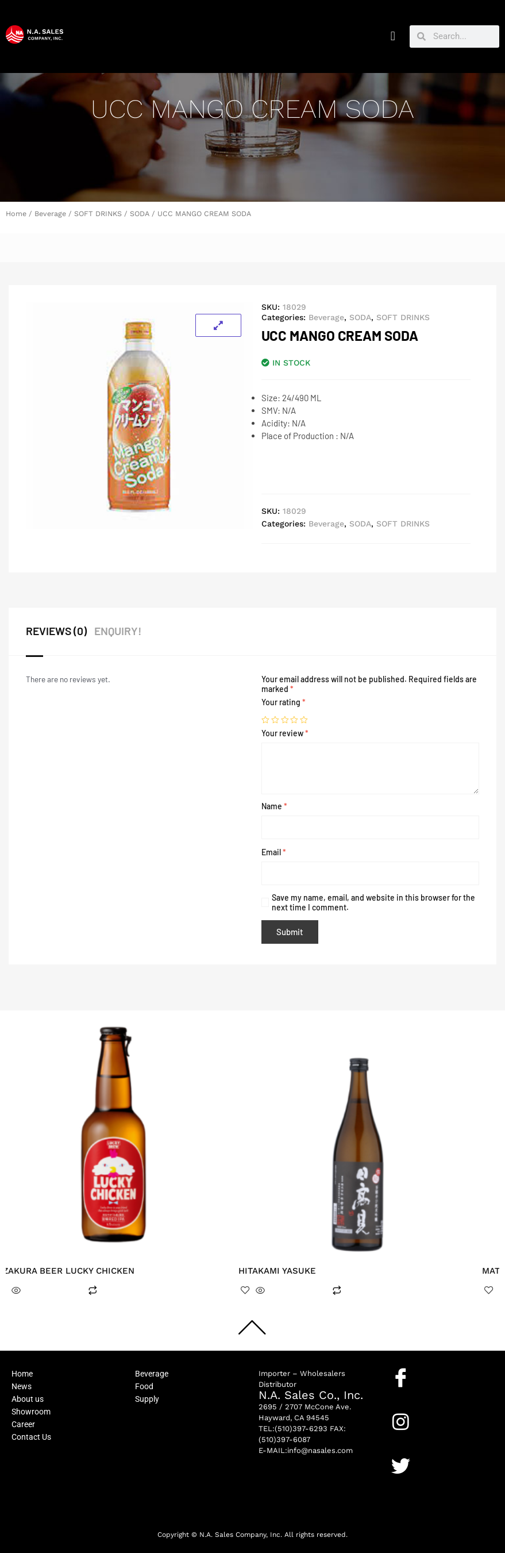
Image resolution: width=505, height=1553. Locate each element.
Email (273, 852)
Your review (285, 733)
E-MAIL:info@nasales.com (306, 1450)
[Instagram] (400, 1421)
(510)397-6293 (301, 1428)
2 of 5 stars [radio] (275, 720)
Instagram (411, 1439)
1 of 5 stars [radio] (265, 720)
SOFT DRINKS (98, 213)
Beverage (50, 213)
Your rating (283, 702)
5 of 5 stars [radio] (304, 720)
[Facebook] (400, 1377)
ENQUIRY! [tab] (118, 631)
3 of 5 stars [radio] (285, 720)
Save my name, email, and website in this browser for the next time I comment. (373, 902)
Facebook (410, 1395)
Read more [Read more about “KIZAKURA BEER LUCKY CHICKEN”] (57, 1290)
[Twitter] (400, 1465)
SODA (139, 213)
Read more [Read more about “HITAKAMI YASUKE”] (301, 1290)
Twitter (405, 1484)
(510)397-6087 (284, 1439)
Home (16, 213)
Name (274, 806)
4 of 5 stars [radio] (294, 720)
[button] (392, 36)
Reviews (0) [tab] (55, 631)
